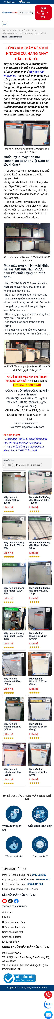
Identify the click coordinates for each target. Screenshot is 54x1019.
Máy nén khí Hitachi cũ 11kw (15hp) (12, 772)
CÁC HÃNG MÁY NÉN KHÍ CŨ (33, 33)
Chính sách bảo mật (12, 932)
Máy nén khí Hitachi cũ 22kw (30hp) (12, 727)
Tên (8, 465)
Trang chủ (6, 30)
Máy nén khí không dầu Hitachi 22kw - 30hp (14, 591)
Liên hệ (6, 917)
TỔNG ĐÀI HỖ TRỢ (42, 12)
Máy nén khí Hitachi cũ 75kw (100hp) (38, 636)
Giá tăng (20, 465)
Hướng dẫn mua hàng (13, 922)
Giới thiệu (7, 912)
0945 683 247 (43, 879)
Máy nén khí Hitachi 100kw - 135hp (12, 500)
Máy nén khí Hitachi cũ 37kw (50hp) (38, 681)
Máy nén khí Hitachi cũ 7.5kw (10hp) (38, 772)
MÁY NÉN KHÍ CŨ (10, 33)
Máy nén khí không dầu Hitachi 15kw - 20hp (39, 591)
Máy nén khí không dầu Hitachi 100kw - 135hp (39, 500)
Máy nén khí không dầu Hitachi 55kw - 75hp (14, 545)
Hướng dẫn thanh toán (13, 927)
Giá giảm (35, 465)
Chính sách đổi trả (11, 937)
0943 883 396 (39, 875)
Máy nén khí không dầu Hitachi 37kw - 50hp (39, 545)
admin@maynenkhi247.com (23, 889)
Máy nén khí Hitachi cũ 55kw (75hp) (12, 681)
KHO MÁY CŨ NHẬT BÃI (23, 30)
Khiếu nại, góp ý (10, 942)
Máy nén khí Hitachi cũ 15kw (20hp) (38, 727)
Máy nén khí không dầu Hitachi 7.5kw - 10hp (14, 636)
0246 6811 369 (35, 884)
